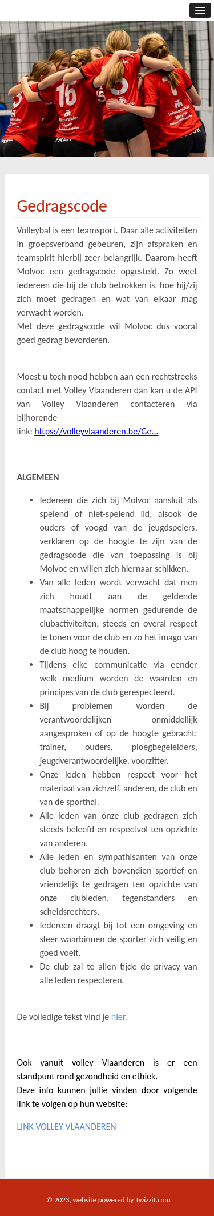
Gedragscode (62, 205)
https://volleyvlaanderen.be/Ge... (96, 431)
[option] (107, 100)
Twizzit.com (153, 1199)
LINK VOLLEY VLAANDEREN (66, 1126)
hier (118, 1016)
